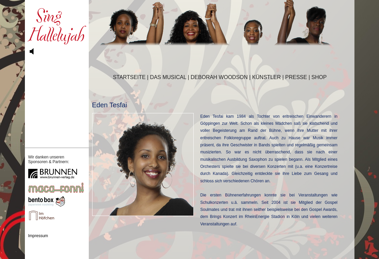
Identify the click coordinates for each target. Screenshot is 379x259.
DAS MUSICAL (168, 77)
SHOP (319, 77)
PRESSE (296, 77)
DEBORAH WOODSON (219, 77)
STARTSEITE (129, 77)
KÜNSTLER (266, 77)
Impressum (38, 235)
